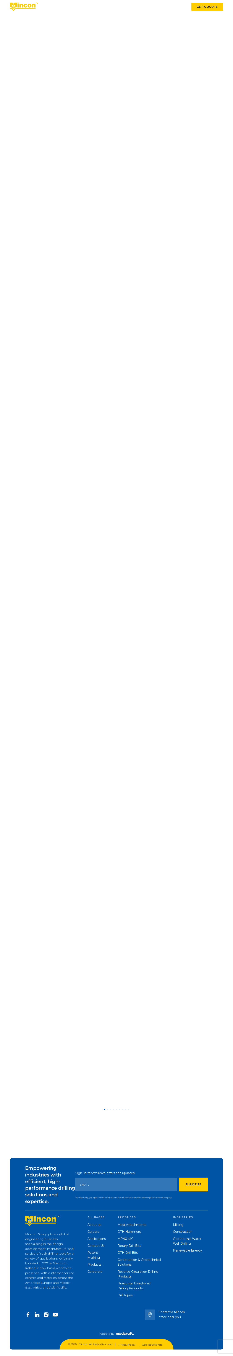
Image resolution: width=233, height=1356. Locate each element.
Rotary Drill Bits (129, 1246)
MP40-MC (125, 1239)
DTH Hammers (129, 1232)
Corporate (122, 7)
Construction (183, 1232)
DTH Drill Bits (128, 1253)
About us (94, 1225)
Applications (71, 7)
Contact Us (95, 1246)
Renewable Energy (187, 1250)
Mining (178, 1225)
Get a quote (207, 6)
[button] (104, 1109)
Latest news (145, 7)
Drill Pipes (125, 1295)
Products (48, 7)
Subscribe (193, 1184)
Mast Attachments (132, 1225)
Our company (97, 7)
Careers (93, 1232)
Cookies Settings (152, 1344)
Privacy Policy (127, 1344)
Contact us (170, 7)
